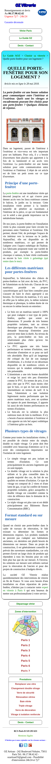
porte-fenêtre (12, 193)
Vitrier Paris (26, 31)
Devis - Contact (25, 45)
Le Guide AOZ (11, 55)
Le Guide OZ (25, 38)
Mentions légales (25, 736)
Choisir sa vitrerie (35, 55)
